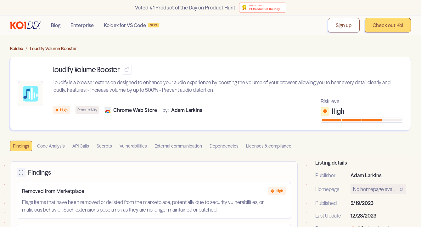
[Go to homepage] (25, 25)
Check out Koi (388, 25)
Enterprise (82, 25)
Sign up (344, 25)
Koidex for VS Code (131, 25)
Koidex (16, 48)
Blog (55, 25)
